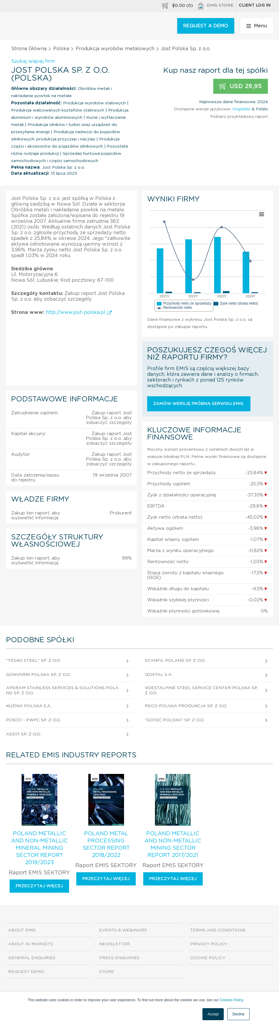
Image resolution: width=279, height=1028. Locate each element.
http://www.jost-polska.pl (79, 312)
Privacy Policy (208, 944)
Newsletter (114, 944)
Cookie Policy (207, 958)
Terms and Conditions (218, 930)
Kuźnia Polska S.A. (28, 706)
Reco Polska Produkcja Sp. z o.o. (186, 706)
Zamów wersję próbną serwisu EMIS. (198, 404)
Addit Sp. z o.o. (23, 734)
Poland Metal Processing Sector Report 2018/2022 (106, 844)
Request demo (26, 972)
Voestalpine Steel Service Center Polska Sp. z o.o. (201, 690)
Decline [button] (238, 1014)
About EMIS (22, 930)
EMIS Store (216, 6)
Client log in (255, 5)
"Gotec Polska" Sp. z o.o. (174, 720)
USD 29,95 (240, 86)
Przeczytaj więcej (39, 886)
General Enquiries (32, 958)
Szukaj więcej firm (33, 61)
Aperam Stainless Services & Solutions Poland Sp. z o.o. (62, 690)
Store (106, 972)
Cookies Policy (231, 1000)
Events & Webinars (123, 930)
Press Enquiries (119, 958)
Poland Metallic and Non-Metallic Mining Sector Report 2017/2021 (172, 844)
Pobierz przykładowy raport (239, 117)
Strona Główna (29, 48)
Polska (61, 48)
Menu (256, 25)
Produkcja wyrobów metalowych (115, 48)
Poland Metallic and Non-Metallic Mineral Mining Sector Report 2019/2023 (39, 848)
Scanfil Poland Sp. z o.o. (175, 660)
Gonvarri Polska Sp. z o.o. (38, 675)
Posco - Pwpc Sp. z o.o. (33, 720)
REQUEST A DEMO (205, 25)
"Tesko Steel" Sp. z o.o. (33, 660)
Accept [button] (213, 1014)
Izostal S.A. (158, 675)
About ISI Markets (30, 944)
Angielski (241, 109)
